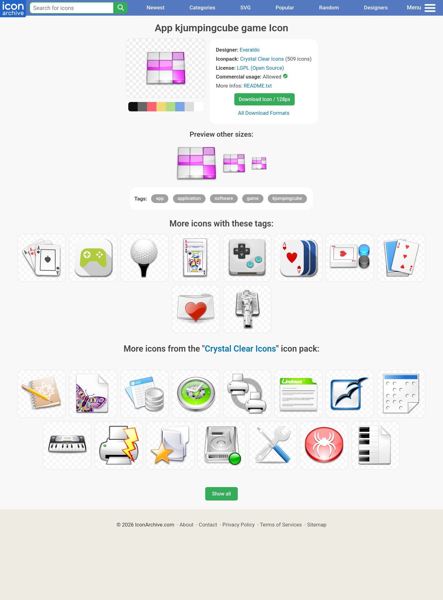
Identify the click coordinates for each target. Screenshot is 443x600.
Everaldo (250, 50)
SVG (245, 7)
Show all (221, 494)
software (224, 198)
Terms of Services (281, 524)
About (187, 524)
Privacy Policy (238, 524)
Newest (155, 7)
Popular (285, 7)
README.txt (258, 86)
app (160, 198)
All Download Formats (264, 113)
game (253, 198)
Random (329, 7)
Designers (376, 7)
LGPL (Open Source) (260, 68)
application (189, 198)
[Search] (120, 8)
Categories (203, 7)
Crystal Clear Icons (262, 59)
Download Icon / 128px (264, 99)
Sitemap (317, 524)
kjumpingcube (287, 198)
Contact (208, 524)
